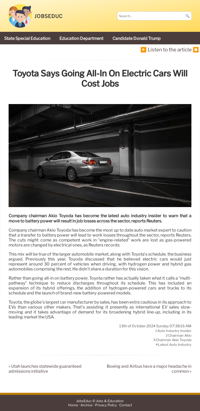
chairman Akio (179, 335)
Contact (125, 405)
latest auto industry (174, 344)
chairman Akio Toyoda (173, 340)
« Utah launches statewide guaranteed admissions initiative (45, 369)
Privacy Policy (106, 405)
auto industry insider (174, 331)
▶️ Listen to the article (166, 49)
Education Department (81, 38)
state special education (27, 38)
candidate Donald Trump (137, 38)
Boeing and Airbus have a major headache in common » (149, 369)
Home (73, 405)
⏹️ (196, 49)
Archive (86, 405)
